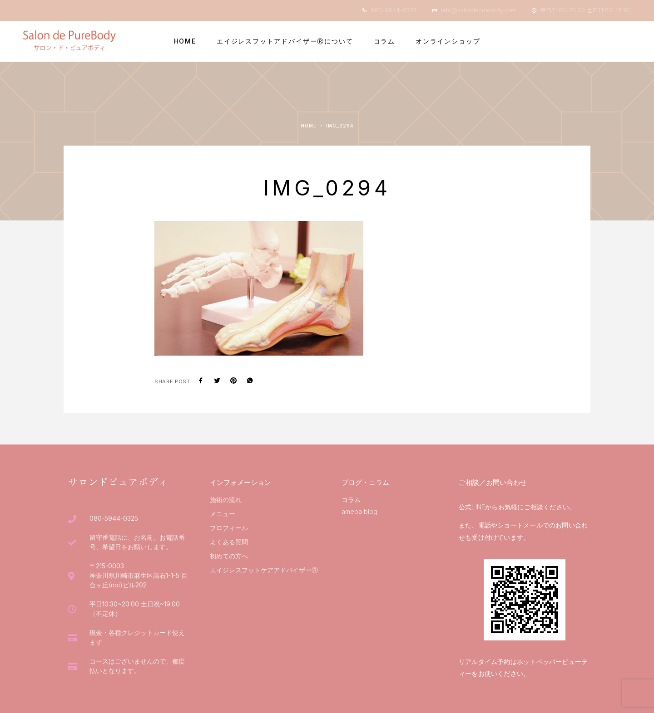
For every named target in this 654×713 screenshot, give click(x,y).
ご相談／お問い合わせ (493, 482)
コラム (384, 41)
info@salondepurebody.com (478, 10)
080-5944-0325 (394, 10)
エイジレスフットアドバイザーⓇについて (285, 41)
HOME (185, 41)
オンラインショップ (448, 41)
